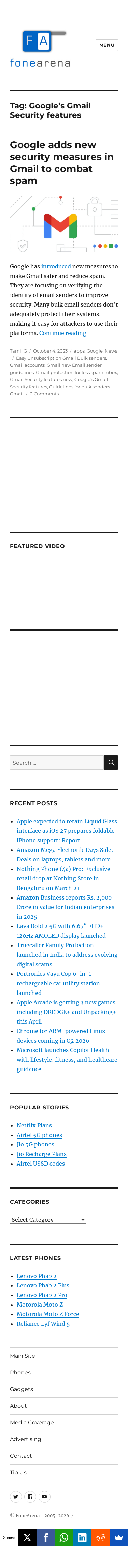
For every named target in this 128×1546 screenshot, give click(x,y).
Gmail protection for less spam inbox (76, 372)
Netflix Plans (34, 1125)
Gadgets (21, 1389)
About (18, 1406)
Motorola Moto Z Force (48, 1314)
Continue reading (62, 333)
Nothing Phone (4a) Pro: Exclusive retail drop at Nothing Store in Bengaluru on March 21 (63, 878)
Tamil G (18, 351)
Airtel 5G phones (39, 1134)
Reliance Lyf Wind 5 (43, 1323)
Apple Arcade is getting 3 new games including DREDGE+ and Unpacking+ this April (66, 1012)
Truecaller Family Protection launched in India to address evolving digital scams (67, 955)
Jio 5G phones (35, 1144)
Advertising (25, 1439)
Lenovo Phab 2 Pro (42, 1295)
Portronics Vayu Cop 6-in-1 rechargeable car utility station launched (58, 983)
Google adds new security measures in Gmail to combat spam (62, 162)
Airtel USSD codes (41, 1163)
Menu (106, 45)
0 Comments (44, 393)
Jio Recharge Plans (42, 1154)
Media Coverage (32, 1422)
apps (79, 351)
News (111, 351)
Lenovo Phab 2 (37, 1275)
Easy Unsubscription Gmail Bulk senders (61, 358)
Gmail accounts (27, 365)
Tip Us (18, 1472)
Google (95, 351)
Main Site (22, 1356)
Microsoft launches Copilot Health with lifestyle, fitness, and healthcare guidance (67, 1060)
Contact (21, 1456)
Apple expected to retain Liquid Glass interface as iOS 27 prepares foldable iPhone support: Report (67, 831)
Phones (20, 1372)
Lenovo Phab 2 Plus (43, 1285)
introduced (56, 266)
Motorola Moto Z (40, 1304)
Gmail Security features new (41, 379)
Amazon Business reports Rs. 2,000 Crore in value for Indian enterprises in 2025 (65, 907)
